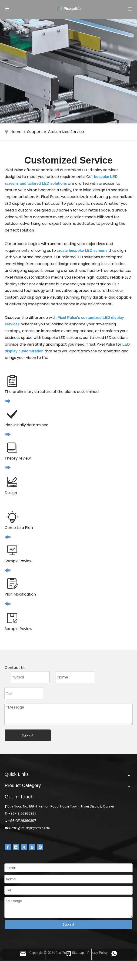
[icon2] (12, 414)
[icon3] (12, 447)
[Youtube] (32, 847)
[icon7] (12, 550)
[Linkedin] (16, 847)
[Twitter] (24, 847)
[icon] (8, 401)
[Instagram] (40, 847)
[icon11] (8, 537)
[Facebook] (8, 847)
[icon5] (12, 618)
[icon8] (12, 517)
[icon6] (12, 583)
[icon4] (12, 482)
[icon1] (12, 380)
